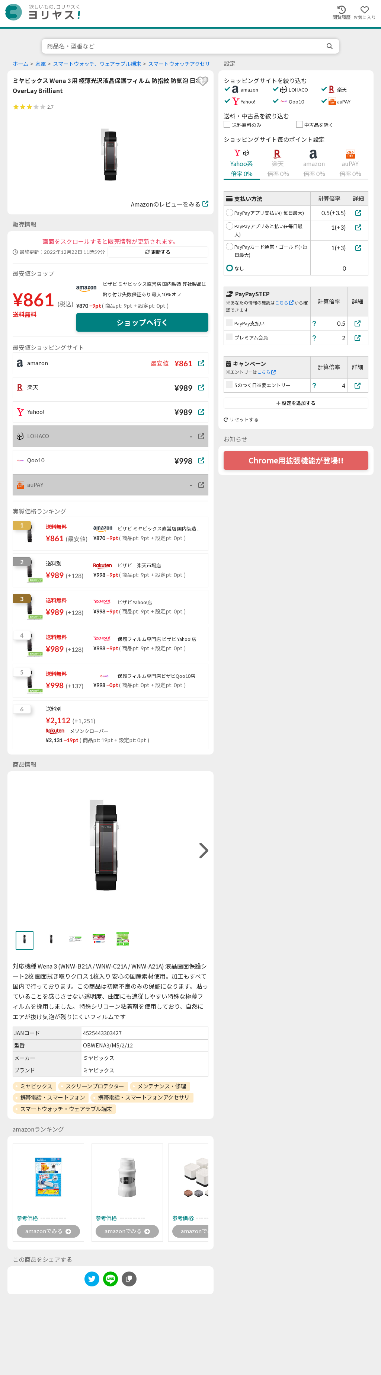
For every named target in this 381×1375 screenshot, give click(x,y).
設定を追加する (296, 403)
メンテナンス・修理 (161, 1086)
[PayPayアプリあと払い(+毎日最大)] (358, 227)
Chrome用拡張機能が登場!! (296, 460)
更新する (157, 252)
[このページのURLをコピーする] (129, 1279)
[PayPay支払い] (357, 323)
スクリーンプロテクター (94, 1086)
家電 (40, 64)
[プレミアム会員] (357, 338)
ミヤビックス (36, 1086)
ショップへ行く (142, 322)
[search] (330, 46)
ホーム (20, 64)
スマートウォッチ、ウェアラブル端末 (97, 64)
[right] (202, 851)
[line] (110, 1281)
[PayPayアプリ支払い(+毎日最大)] (358, 213)
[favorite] (202, 81)
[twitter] (92, 1281)
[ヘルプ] (314, 323)
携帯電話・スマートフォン (52, 1097)
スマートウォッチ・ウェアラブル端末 (66, 1109)
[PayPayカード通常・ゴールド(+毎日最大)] (358, 248)
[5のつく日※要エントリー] (357, 385)
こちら (284, 303)
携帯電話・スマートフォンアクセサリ (143, 1097)
